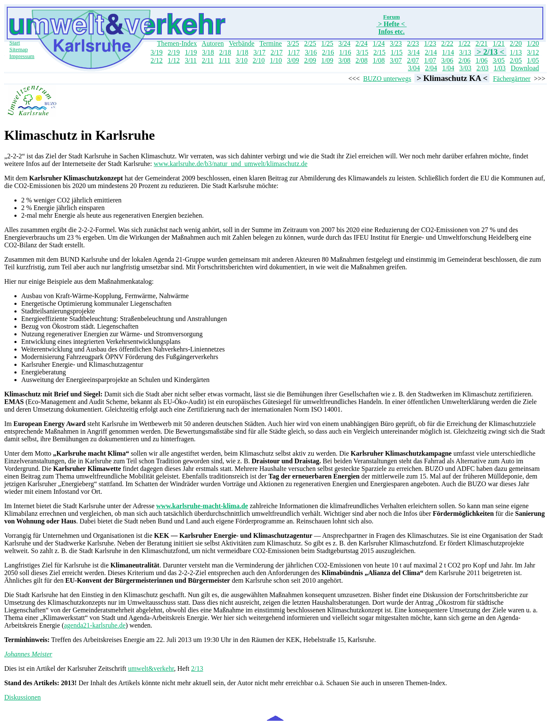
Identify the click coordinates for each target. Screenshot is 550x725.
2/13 (197, 668)
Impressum (21, 56)
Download (525, 68)
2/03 (482, 68)
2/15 (379, 52)
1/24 (378, 43)
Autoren (213, 43)
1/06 (481, 60)
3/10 (241, 60)
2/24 (361, 43)
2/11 (208, 60)
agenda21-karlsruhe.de (94, 625)
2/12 (156, 60)
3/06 (447, 60)
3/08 (344, 60)
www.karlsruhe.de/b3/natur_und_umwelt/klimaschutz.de (231, 163)
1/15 (397, 52)
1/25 (327, 43)
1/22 (464, 43)
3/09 (293, 60)
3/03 (465, 68)
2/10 (258, 60)
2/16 (328, 52)
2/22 (447, 43)
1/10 (276, 60)
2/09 (310, 60)
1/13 (516, 52)
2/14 (431, 52)
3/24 (344, 43)
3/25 (293, 43)
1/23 (430, 43)
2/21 (481, 43)
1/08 (378, 60)
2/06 (464, 60)
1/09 (327, 60)
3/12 (533, 52)
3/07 (396, 60)
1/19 (191, 52)
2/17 (276, 52)
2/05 (516, 60)
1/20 (533, 43)
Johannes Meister (28, 654)
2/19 (174, 52)
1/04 (448, 68)
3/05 (499, 60)
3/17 (259, 52)
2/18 (225, 52)
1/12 (174, 60)
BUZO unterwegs (387, 78)
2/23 (413, 43)
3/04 (414, 68)
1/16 (345, 52)
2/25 (310, 43)
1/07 (430, 60)
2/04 (431, 68)
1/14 (448, 52)
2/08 (361, 60)
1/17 (294, 52)
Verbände (241, 43)
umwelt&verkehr (151, 668)
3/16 (311, 52)
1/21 (499, 43)
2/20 (516, 43)
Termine (270, 43)
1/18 (242, 52)
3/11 (191, 60)
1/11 (225, 60)
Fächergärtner (512, 78)
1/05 (533, 60)
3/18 (208, 52)
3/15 (362, 52)
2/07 (413, 60)
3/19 (156, 52)
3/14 (413, 52)
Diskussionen (22, 697)
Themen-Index (177, 43)
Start (14, 42)
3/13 (465, 52)
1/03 (500, 68)
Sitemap (18, 49)
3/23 (396, 43)
